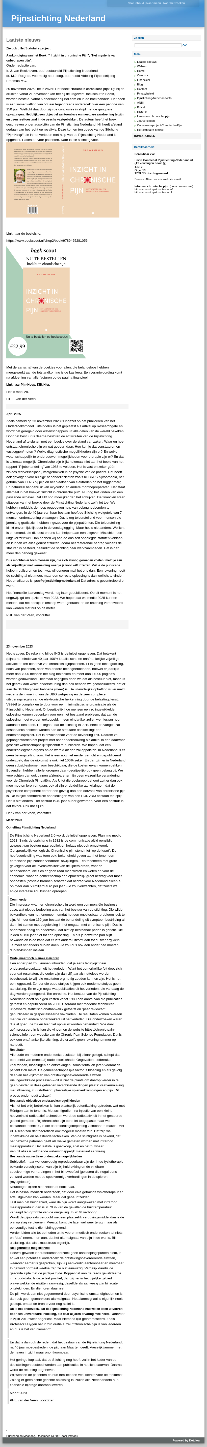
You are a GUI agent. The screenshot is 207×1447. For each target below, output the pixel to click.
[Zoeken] (158, 45)
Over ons (142, 75)
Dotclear (194, 1440)
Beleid (141, 107)
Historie (142, 111)
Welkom (142, 66)
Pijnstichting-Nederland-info (154, 98)
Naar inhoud (135, 3)
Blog (140, 84)
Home (141, 70)
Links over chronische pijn (153, 116)
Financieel (143, 79)
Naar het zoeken (174, 3)
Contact (142, 88)
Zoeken (139, 37)
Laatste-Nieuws (147, 61)
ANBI (140, 102)
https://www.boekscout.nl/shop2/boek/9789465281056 (47, 240)
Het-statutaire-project (150, 129)
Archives (148, 136)
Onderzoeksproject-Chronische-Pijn (159, 125)
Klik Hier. (43, 384)
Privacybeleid (145, 93)
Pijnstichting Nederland (58, 18)
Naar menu (153, 3)
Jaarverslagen (146, 120)
